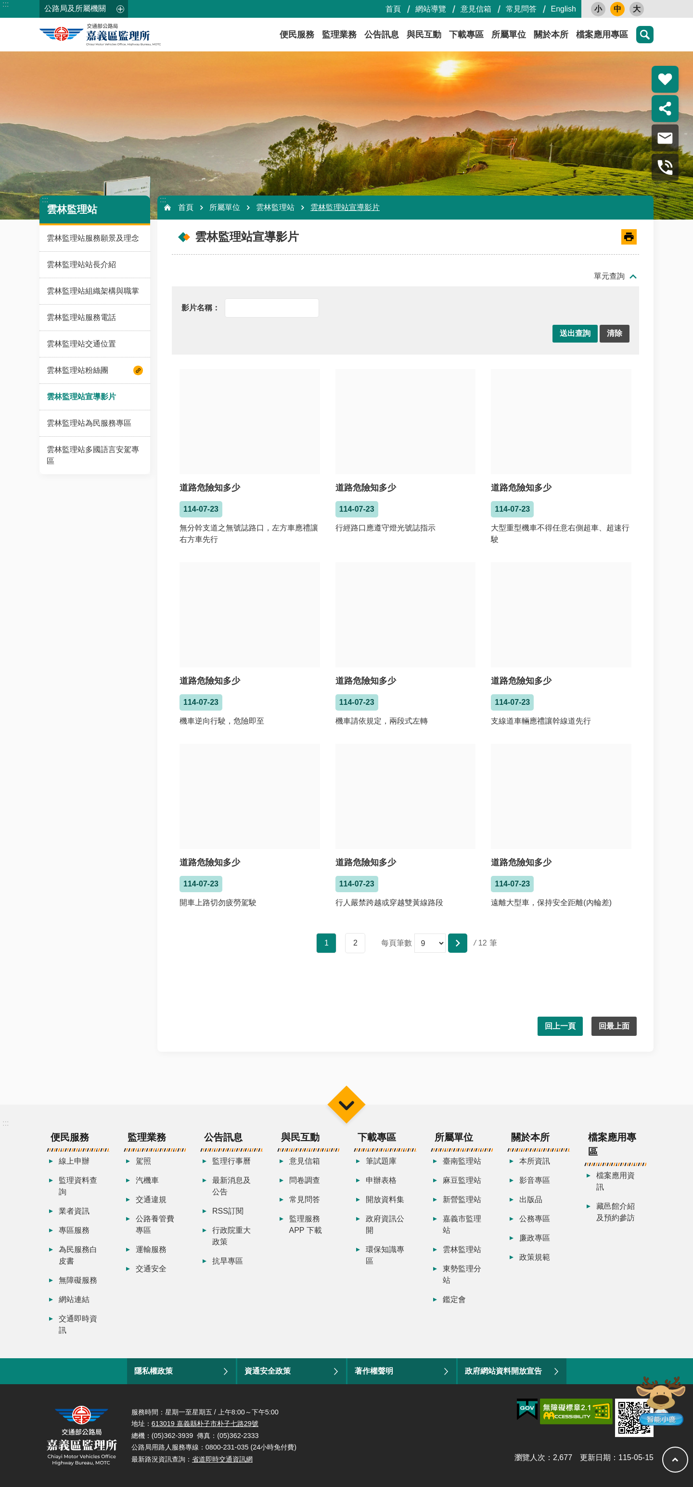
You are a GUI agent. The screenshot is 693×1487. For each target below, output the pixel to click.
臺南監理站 (462, 1161)
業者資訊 (74, 1211)
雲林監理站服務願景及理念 (93, 238)
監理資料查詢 (78, 1186)
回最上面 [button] (614, 1026)
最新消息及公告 (231, 1186)
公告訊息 (381, 34)
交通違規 (151, 1199)
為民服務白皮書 (78, 1255)
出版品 (530, 1199)
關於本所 (551, 34)
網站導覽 (430, 9)
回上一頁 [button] (560, 1026)
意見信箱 (476, 9)
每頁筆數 (396, 943)
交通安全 (151, 1269)
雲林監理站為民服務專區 (89, 423)
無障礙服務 (78, 1280)
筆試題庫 (381, 1161)
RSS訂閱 (228, 1211)
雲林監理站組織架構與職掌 (93, 291)
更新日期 (595, 1457)
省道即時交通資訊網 (222, 1459)
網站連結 (74, 1299)
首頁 (393, 9)
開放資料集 (385, 1199)
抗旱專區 (227, 1261)
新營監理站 (462, 1199)
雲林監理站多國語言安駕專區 (93, 455)
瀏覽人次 (529, 1457)
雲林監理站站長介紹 (81, 264)
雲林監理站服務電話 (81, 317)
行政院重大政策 (231, 1236)
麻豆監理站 (462, 1180)
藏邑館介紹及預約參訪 (615, 1212)
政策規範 (534, 1257)
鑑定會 (454, 1299)
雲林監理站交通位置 (81, 344)
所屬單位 (508, 34)
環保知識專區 (385, 1255)
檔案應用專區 (602, 34)
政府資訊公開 (385, 1224)
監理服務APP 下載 (305, 1224)
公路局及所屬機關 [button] (75, 8)
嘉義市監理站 (462, 1224)
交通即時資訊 (78, 1324)
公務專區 (534, 1219)
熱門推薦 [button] (665, 79)
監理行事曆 (231, 1161)
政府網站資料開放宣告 (503, 1371)
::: (5, 4)
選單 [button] (346, 1105)
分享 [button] (665, 108)
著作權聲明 (374, 1371)
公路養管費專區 (155, 1224)
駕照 (143, 1161)
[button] (575, 334)
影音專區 (534, 1180)
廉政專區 (534, 1238)
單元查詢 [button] (609, 276)
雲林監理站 (72, 209)
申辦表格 (381, 1180)
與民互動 (424, 34)
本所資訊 (534, 1161)
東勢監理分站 (462, 1274)
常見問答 (521, 9)
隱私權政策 (153, 1371)
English (563, 9)
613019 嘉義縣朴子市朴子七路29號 (205, 1423)
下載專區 (466, 34)
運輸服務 (151, 1249)
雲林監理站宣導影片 (81, 397)
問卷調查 (304, 1180)
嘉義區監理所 (126, 35)
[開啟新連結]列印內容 (629, 237)
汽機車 (147, 1180)
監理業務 (339, 34)
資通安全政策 (267, 1371)
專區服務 (74, 1230)
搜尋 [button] (645, 34)
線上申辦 (74, 1161)
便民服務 (297, 34)
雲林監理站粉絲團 (77, 370)
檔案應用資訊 (615, 1181)
